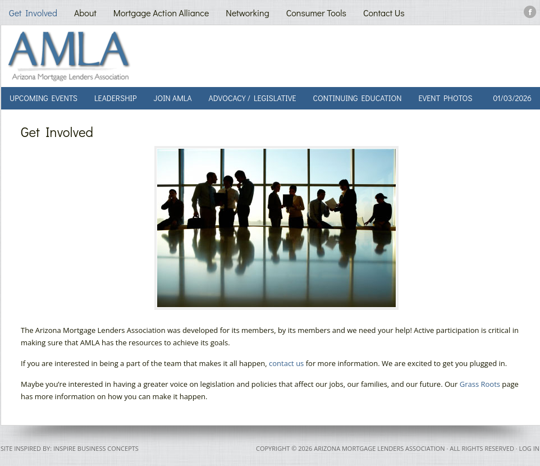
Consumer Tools (316, 13)
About (85, 13)
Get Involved (33, 13)
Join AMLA (172, 98)
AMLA (131, 56)
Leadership (115, 98)
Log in (529, 448)
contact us (286, 363)
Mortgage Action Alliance (161, 13)
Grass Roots (480, 384)
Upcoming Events (43, 98)
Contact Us (384, 13)
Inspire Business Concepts (96, 448)
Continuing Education (357, 98)
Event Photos (446, 98)
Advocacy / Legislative (252, 98)
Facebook (530, 12)
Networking (247, 13)
